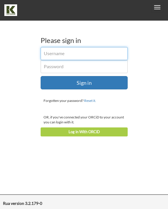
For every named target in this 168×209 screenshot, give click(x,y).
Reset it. (90, 100)
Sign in (84, 83)
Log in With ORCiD (84, 131)
